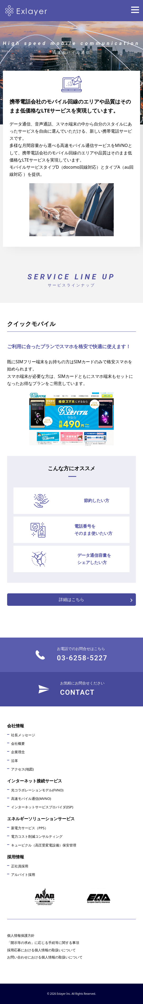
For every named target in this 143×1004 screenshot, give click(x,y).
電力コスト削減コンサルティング (37, 836)
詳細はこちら (71, 599)
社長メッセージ (23, 735)
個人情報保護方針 (21, 935)
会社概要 (18, 743)
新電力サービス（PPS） (29, 828)
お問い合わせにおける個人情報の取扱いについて (45, 957)
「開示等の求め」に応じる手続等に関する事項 (43, 942)
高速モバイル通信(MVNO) (31, 798)
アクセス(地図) (22, 769)
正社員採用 (19, 866)
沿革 (14, 760)
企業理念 (18, 752)
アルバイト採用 (23, 874)
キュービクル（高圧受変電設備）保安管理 (43, 845)
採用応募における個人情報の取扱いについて (41, 950)
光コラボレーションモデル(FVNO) (37, 790)
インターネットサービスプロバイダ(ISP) (42, 807)
